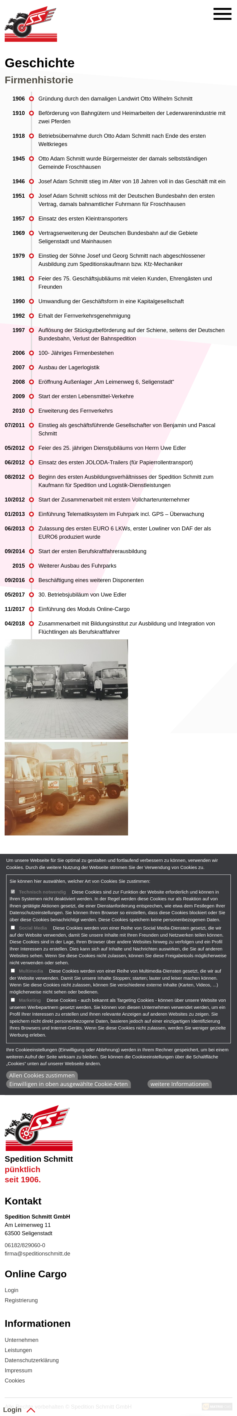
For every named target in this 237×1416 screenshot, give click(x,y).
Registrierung (21, 1300)
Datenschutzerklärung (32, 1360)
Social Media (33, 927)
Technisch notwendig (42, 891)
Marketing (30, 1000)
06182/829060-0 (25, 1245)
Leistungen (18, 1350)
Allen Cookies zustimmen (42, 1075)
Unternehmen (21, 1340)
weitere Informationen (180, 1084)
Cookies (15, 1381)
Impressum (18, 1370)
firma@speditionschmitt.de (37, 1254)
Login (11, 1290)
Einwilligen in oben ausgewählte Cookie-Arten (68, 1084)
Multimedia (31, 971)
